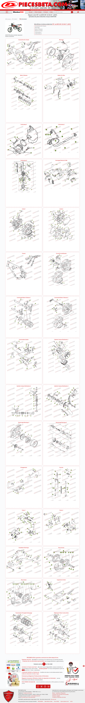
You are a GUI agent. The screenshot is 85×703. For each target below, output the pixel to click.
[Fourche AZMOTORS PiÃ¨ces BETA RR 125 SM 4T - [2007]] (61, 487)
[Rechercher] (72, 12)
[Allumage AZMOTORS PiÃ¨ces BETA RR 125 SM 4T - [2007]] (61, 56)
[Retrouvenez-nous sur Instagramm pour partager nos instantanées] (45, 686)
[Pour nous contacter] (71, 680)
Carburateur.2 (38, 33)
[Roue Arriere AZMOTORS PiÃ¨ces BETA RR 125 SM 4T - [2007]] (61, 562)
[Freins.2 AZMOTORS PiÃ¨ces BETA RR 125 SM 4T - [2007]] (61, 523)
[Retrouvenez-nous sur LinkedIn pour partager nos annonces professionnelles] (48, 686)
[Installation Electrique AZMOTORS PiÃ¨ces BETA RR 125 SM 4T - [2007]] (23, 561)
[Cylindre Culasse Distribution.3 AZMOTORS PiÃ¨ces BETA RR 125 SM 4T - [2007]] (61, 402)
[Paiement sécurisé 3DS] (13, 666)
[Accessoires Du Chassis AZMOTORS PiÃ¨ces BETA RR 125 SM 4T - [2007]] (23, 55)
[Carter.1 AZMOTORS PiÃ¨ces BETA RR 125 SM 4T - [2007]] (23, 228)
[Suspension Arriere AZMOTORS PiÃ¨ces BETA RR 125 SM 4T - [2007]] (61, 595)
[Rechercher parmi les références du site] (64, 12)
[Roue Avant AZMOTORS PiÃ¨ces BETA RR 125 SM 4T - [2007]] (23, 594)
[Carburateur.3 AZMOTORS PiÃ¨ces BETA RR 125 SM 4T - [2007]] (23, 183)
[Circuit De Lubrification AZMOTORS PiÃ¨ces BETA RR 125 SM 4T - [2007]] (61, 274)
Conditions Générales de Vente (59, 697)
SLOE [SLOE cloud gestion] (71, 701)
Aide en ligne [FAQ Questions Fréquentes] (36, 673)
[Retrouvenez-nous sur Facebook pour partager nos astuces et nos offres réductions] (38, 686)
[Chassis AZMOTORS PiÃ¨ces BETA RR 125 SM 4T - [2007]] (23, 267)
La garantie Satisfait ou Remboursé (30, 672)
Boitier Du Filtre (39, 30)
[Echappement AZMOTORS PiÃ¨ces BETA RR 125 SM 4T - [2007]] (23, 481)
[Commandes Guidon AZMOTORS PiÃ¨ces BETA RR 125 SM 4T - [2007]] (23, 356)
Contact (45, 12)
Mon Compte (38, 12)
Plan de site (53, 699)
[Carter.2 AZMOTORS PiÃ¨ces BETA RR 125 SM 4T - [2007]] (61, 230)
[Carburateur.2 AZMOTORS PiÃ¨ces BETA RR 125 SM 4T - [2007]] (61, 139)
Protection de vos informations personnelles (33, 661)
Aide (51, 12)
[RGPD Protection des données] (71, 668)
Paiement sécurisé (26, 659)
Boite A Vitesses (39, 29)
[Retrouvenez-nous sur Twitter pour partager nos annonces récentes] (41, 686)
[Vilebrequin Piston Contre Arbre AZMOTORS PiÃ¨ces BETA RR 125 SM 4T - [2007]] (61, 631)
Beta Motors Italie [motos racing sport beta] (48, 701)
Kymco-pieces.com (65, 701)
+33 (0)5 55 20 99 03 (27, 693)
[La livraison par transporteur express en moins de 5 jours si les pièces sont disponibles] (13, 679)
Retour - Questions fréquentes (59, 693)
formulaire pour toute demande (28, 697)
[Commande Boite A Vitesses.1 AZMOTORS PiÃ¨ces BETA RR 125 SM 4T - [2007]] (23, 317)
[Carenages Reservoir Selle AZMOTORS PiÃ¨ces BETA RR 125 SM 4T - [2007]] (61, 175)
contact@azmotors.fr (35, 695)
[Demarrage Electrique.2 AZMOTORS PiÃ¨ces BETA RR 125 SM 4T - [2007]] (61, 443)
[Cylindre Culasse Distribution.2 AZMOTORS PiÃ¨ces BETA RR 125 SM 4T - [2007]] (23, 403)
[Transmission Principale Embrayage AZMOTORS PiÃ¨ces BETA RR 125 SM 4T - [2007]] (23, 633)
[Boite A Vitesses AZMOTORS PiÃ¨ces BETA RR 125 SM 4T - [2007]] (23, 98)
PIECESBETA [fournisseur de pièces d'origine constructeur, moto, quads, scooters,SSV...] (40, 701)
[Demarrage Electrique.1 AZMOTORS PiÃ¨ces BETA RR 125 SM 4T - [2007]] (23, 440)
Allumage (37, 27)
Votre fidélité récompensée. (29, 682)
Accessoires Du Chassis (40, 26)
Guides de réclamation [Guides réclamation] (27, 673)
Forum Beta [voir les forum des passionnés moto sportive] (56, 701)
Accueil (30, 12)
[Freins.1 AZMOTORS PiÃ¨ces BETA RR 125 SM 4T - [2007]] (23, 527)
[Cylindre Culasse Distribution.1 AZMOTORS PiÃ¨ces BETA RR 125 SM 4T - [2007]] (61, 361)
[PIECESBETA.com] (18, 12)
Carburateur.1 (38, 32)
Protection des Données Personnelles (60, 694)
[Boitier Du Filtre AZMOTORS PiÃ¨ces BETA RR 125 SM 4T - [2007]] (61, 88)
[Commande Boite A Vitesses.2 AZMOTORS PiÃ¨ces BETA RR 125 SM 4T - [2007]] (61, 317)
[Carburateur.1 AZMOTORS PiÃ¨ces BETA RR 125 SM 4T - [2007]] (23, 141)
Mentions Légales (56, 695)
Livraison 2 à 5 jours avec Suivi (29, 667)
